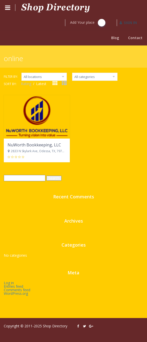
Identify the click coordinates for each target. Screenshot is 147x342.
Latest (41, 83)
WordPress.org (16, 293)
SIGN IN (128, 22)
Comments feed (17, 289)
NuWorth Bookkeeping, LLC (34, 145)
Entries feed (13, 286)
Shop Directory (55, 326)
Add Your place (87, 23)
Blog (115, 37)
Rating (26, 83)
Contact (135, 37)
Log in (9, 282)
